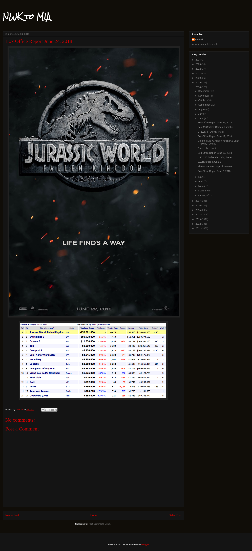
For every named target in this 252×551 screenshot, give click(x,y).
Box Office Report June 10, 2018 (215, 153)
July (200, 114)
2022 (198, 68)
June (201, 118)
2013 (198, 219)
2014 (198, 214)
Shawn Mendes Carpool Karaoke (215, 166)
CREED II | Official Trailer (211, 131)
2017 (198, 200)
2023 (198, 64)
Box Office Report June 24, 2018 (215, 122)
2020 (198, 78)
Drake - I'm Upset (207, 148)
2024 (198, 59)
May (200, 177)
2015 (198, 210)
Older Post (175, 515)
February (203, 190)
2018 (198, 87)
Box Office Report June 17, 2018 (215, 136)
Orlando (199, 39)
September (204, 104)
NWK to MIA (27, 16)
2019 (198, 82)
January (202, 195)
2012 (198, 223)
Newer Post (12, 515)
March (201, 186)
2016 (198, 205)
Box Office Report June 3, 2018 (214, 171)
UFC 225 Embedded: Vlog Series (215, 157)
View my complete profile (205, 44)
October (202, 100)
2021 (198, 73)
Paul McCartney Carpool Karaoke (215, 127)
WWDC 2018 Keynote (209, 162)
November (204, 95)
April (201, 181)
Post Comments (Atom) (100, 524)
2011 (198, 228)
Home (93, 515)
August (202, 109)
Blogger (145, 544)
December (204, 91)
